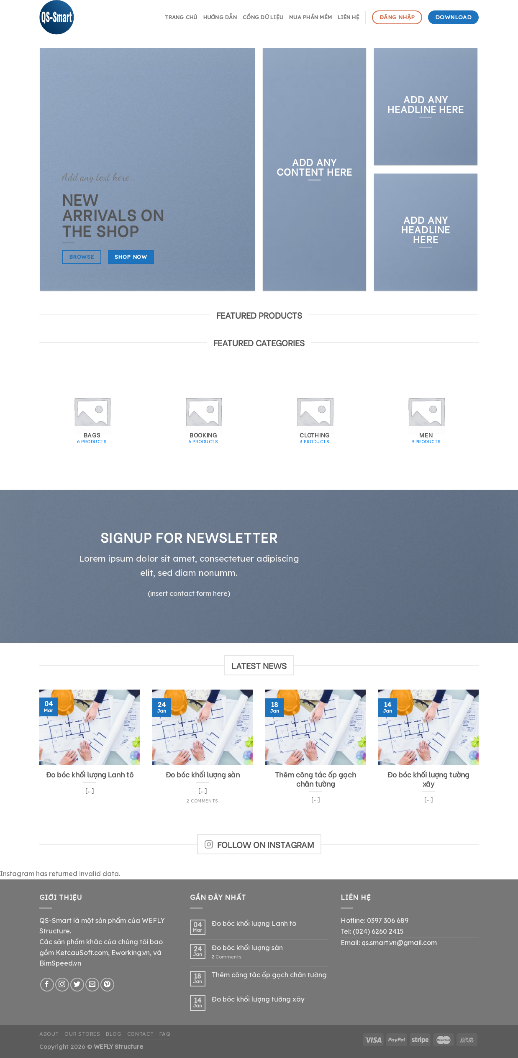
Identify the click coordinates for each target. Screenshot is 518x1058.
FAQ (165, 1034)
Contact (140, 1034)
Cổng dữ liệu (263, 17)
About (49, 1034)
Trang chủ (181, 17)
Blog (113, 1034)
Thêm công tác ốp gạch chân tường (269, 975)
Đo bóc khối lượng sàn (247, 948)
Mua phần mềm (310, 17)
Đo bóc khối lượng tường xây (258, 999)
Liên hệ (348, 17)
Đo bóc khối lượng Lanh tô (254, 924)
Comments (226, 957)
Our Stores (82, 1034)
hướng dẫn (220, 17)
